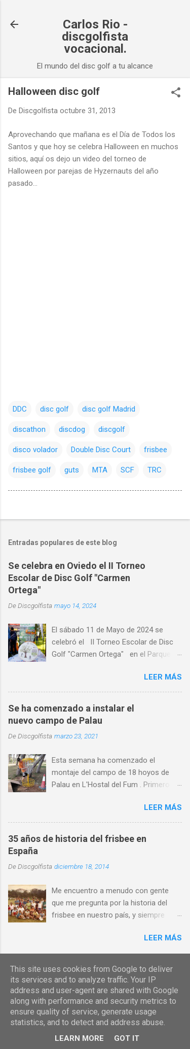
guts (71, 470)
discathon (29, 429)
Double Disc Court (101, 449)
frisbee (155, 449)
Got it (126, 1038)
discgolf (111, 429)
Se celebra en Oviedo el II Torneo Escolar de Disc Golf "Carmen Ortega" (76, 577)
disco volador (35, 449)
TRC (154, 470)
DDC (20, 409)
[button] (176, 93)
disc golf (54, 409)
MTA (99, 470)
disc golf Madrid (108, 409)
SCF (127, 470)
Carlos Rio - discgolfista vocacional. (95, 36)
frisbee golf (32, 470)
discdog (72, 429)
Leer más (163, 677)
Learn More (79, 1038)
